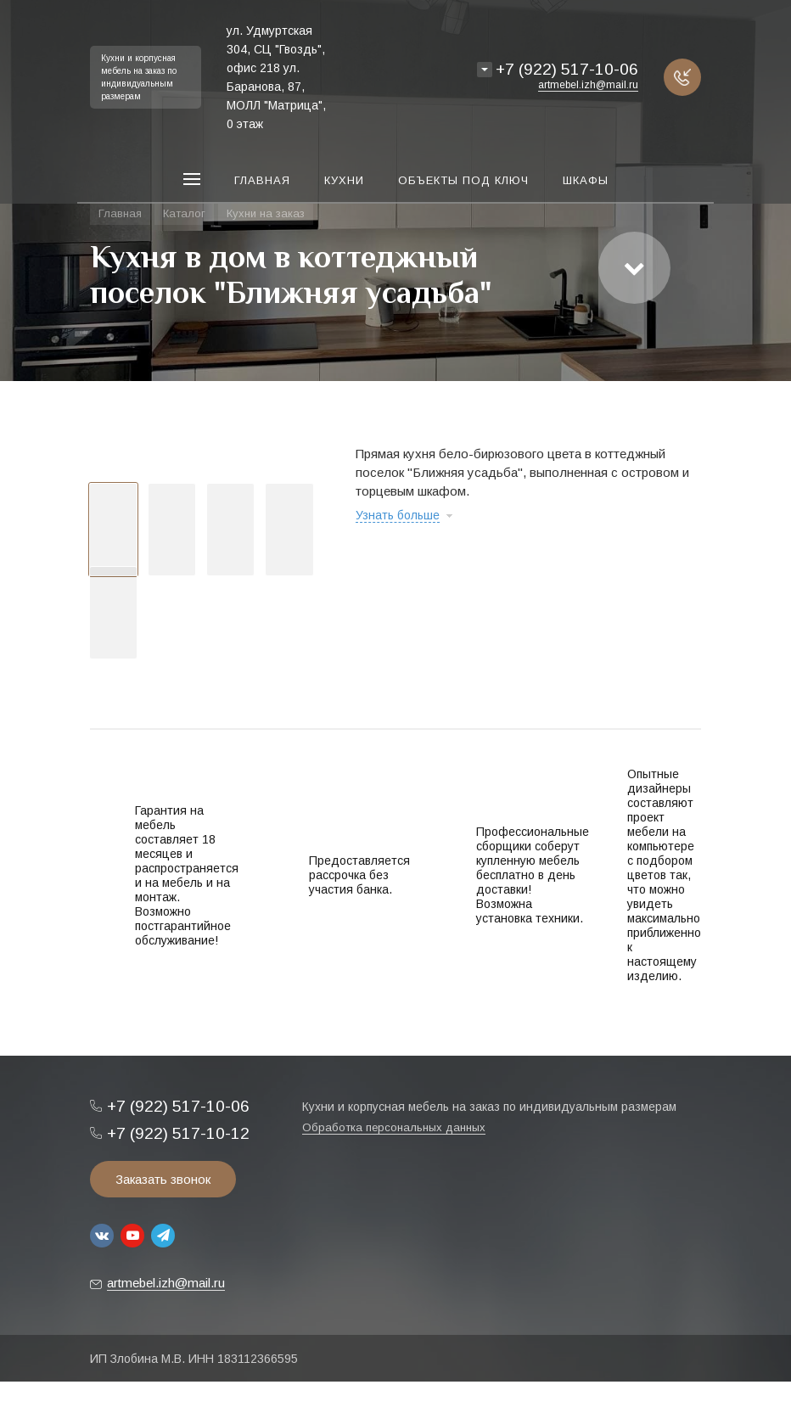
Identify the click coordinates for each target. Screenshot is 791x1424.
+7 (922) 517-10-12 (178, 1133)
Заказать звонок (162, 1179)
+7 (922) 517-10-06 (567, 69)
